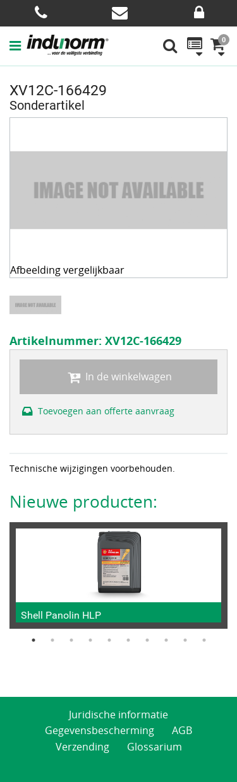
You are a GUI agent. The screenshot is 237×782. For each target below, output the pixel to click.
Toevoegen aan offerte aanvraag (97, 411)
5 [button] (109, 640)
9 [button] (185, 640)
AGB (182, 730)
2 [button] (52, 640)
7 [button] (147, 640)
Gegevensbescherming (99, 730)
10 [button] (204, 640)
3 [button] (71, 640)
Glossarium (154, 747)
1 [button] (33, 640)
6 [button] (128, 640)
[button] (17, 45)
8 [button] (166, 640)
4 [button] (90, 640)
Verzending (82, 747)
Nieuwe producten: (83, 501)
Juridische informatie (118, 714)
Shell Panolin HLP (61, 615)
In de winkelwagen (118, 376)
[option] (36, 305)
